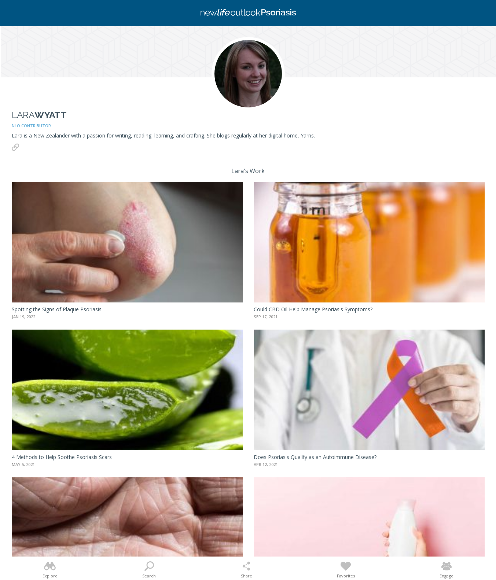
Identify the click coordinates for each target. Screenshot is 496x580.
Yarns (307, 135)
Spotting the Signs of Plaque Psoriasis (57, 309)
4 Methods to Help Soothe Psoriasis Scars (62, 457)
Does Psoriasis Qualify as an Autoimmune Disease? (315, 457)
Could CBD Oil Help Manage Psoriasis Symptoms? (313, 309)
